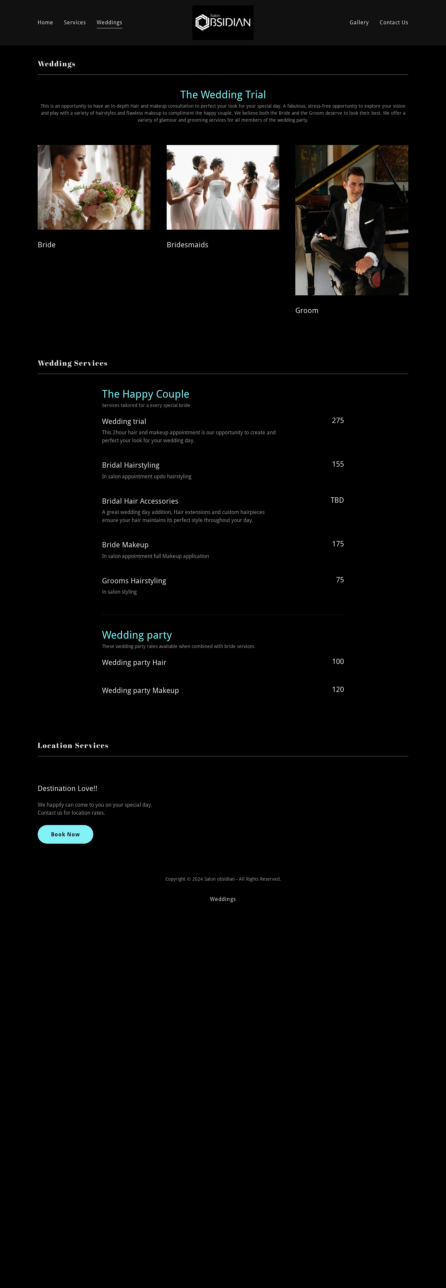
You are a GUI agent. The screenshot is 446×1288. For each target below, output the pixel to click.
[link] (223, 22)
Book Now (65, 1060)
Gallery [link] (359, 22)
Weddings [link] (109, 22)
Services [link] (75, 22)
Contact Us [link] (394, 22)
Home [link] (45, 22)
